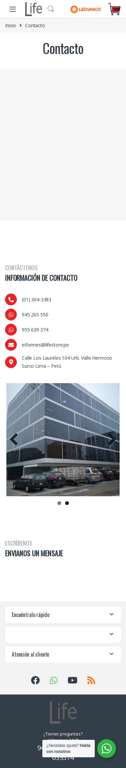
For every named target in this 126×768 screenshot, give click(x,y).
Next (109, 438)
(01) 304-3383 (36, 299)
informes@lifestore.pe (45, 345)
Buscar (50, 9)
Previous (16, 438)
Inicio (10, 25)
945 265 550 (35, 314)
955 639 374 (35, 329)
